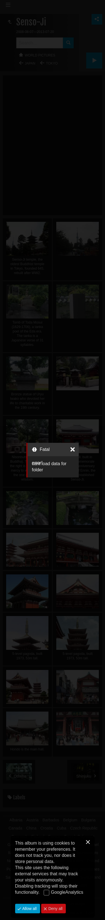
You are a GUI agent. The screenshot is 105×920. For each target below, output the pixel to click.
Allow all (29, 908)
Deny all (54, 908)
